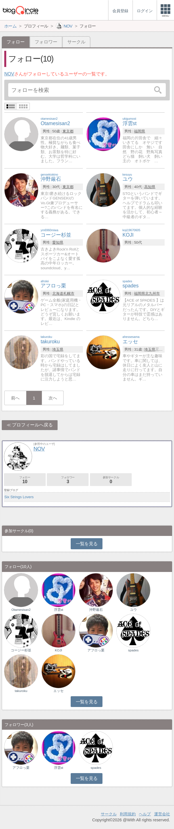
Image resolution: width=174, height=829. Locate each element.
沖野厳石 (96, 609)
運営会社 (162, 814)
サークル (76, 41)
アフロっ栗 (95, 650)
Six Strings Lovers (18, 497)
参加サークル (111, 480)
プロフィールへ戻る (32, 424)
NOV (9, 73)
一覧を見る (87, 543)
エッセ (58, 691)
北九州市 (152, 293)
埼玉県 (57, 349)
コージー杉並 (21, 650)
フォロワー (46, 41)
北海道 (57, 293)
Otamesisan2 (21, 609)
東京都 (68, 131)
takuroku (21, 691)
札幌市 (68, 293)
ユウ (133, 609)
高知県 (149, 187)
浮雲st (58, 609)
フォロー (25, 480)
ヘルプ (145, 814)
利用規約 (128, 814)
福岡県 (139, 131)
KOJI (58, 650)
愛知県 (57, 242)
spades (133, 650)
